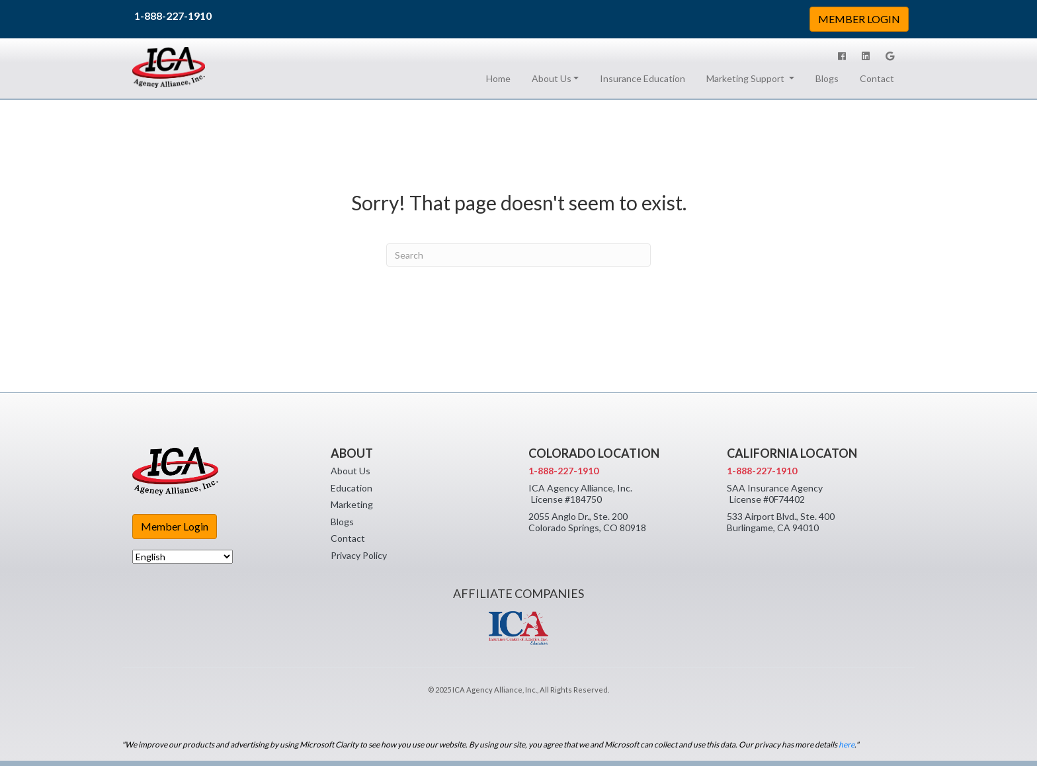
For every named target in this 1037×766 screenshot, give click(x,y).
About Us (350, 470)
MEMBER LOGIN (859, 19)
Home (501, 78)
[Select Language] (182, 557)
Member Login (174, 526)
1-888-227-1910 (173, 15)
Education (351, 487)
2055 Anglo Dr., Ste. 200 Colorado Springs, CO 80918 (587, 522)
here (846, 744)
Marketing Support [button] (746, 78)
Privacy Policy (359, 555)
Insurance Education (642, 78)
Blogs (827, 78)
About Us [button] (551, 78)
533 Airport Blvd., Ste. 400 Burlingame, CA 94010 (781, 522)
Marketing (352, 504)
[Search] (518, 255)
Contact (877, 78)
